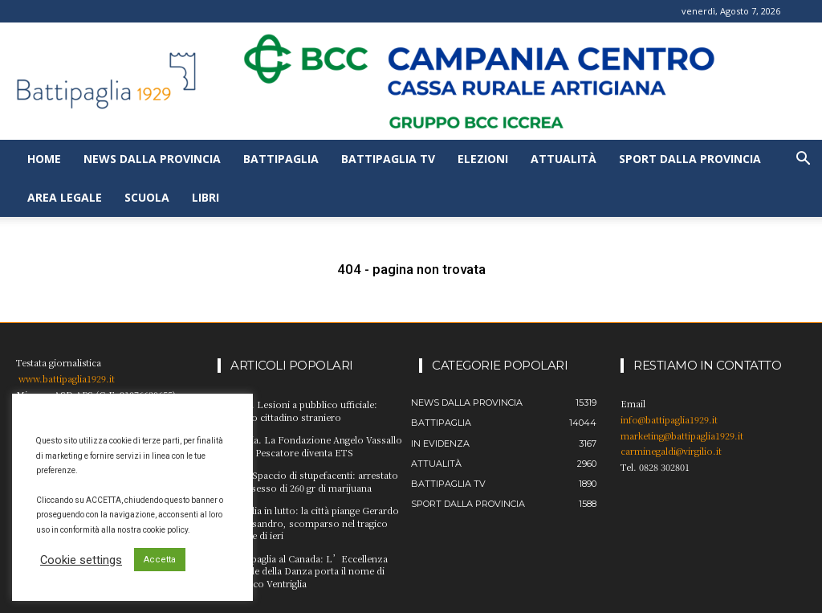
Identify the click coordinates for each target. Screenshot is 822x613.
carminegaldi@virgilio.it (671, 450)
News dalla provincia (152, 158)
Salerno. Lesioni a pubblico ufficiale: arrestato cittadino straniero (297, 410)
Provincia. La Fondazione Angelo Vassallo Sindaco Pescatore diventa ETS (309, 445)
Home (44, 158)
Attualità (563, 158)
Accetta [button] (160, 559)
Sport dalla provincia (690, 158)
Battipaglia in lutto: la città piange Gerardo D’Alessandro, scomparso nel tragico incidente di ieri (308, 522)
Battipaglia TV (388, 158)
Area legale (64, 197)
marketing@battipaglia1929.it (682, 435)
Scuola (146, 197)
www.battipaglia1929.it (66, 378)
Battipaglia (281, 158)
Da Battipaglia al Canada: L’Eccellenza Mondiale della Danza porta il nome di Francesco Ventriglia (302, 570)
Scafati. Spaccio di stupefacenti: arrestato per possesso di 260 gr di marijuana (307, 480)
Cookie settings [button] (81, 560)
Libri (205, 197)
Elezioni (483, 158)
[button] (802, 160)
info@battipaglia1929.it (669, 419)
